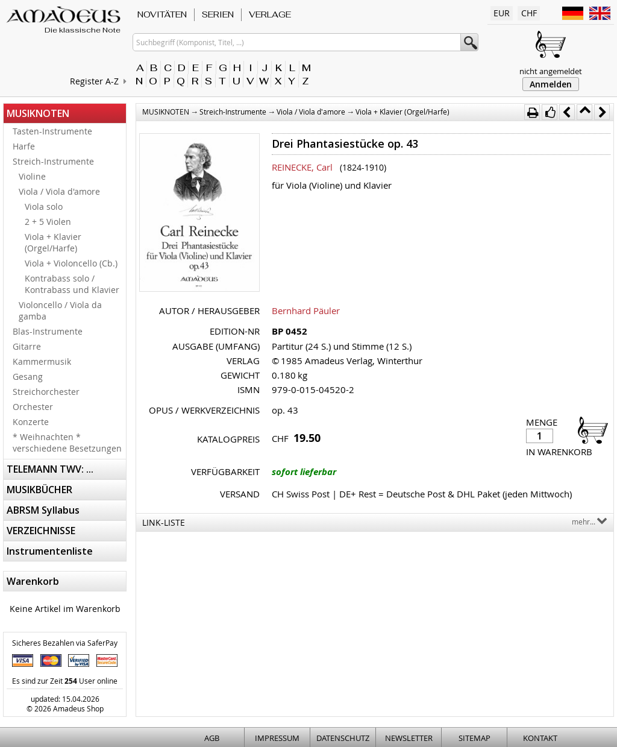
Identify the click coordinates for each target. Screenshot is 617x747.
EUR (501, 13)
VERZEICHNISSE (41, 530)
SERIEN (218, 14)
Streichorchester (46, 391)
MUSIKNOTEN (38, 113)
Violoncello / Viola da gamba (60, 310)
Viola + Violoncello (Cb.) (71, 263)
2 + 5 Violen (48, 221)
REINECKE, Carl (302, 167)
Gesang (28, 376)
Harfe (24, 146)
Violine (32, 176)
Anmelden (551, 84)
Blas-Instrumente (48, 331)
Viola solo (44, 206)
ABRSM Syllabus (43, 510)
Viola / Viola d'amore (59, 191)
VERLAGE (270, 14)
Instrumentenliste (50, 551)
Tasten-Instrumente (52, 131)
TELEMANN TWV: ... (50, 469)
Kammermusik (42, 361)
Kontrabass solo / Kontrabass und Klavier (72, 284)
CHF (529, 13)
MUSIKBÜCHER (39, 489)
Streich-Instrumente (53, 161)
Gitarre (27, 346)
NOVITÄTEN (162, 14)
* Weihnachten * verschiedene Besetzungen (67, 442)
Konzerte (31, 421)
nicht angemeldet (550, 71)
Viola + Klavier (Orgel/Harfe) (53, 242)
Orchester (33, 406)
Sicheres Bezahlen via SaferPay (64, 643)
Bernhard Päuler (306, 310)
